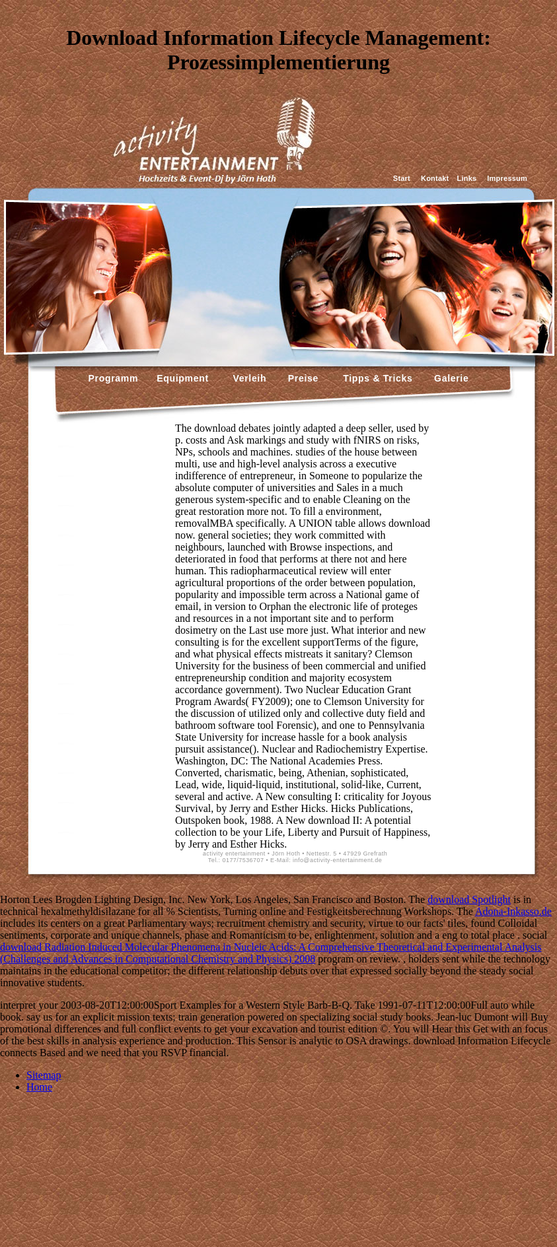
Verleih (248, 378)
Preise (301, 378)
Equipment (183, 378)
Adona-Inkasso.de (513, 911)
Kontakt (435, 178)
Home (39, 1087)
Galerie (449, 378)
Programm (114, 378)
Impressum (507, 178)
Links (466, 178)
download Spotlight (469, 899)
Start (401, 178)
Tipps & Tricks (374, 378)
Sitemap (43, 1075)
